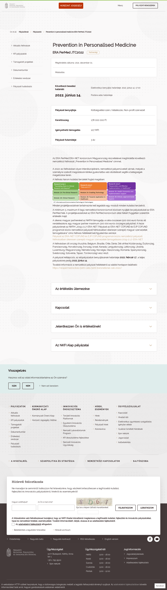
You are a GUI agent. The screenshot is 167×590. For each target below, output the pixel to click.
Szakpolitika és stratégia (57, 461)
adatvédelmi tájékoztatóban (126, 584)
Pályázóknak (24, 32)
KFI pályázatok (20, 54)
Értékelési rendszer (22, 78)
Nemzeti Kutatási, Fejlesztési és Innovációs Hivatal (22, 560)
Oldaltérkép (14, 539)
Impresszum (132, 558)
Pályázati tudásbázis (22, 86)
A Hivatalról (19, 461)
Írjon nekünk (123, 433)
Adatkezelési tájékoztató (137, 563)
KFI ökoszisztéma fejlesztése (76, 438)
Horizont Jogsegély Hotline (44, 420)
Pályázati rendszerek (145, 6)
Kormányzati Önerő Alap (43, 416)
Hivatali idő (123, 417)
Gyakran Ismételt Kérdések (130, 429)
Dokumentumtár (20, 70)
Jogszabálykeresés (135, 554)
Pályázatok (37, 32)
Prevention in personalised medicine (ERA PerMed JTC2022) (68, 32)
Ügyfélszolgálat (129, 406)
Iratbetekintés (124, 442)
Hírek (97, 416)
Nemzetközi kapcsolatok (104, 461)
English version (111, 539)
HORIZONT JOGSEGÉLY (71, 6)
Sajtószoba (140, 461)
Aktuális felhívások (21, 46)
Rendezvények (101, 420)
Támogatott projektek (23, 62)
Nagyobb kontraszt (61, 539)
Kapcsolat (122, 413)
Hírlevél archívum (62, 530)
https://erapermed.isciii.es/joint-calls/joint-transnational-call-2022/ (87, 268)
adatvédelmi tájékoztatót (30, 524)
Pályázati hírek (101, 424)
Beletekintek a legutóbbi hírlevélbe (29, 530)
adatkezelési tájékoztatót (104, 521)
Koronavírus (100, 429)
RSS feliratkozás (87, 539)
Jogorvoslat (123, 438)
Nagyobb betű (36, 539)
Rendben (160, 586)
